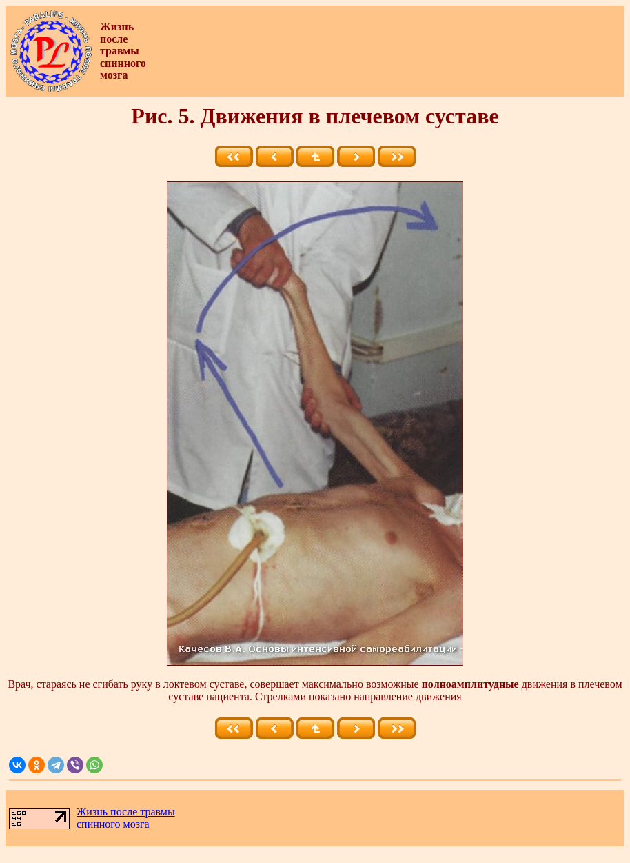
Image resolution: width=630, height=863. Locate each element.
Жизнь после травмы (126, 811)
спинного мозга (113, 824)
